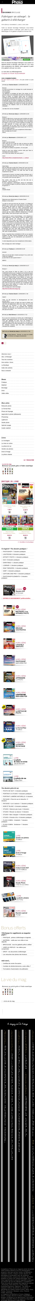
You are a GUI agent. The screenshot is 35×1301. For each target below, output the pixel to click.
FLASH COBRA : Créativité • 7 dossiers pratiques (14, 821)
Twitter (12, 1129)
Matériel (3, 385)
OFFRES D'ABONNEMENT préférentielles (15, 598)
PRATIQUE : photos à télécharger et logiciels (16, 938)
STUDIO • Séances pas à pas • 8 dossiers (15, 809)
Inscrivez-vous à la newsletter (5, 1108)
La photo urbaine (6, 454)
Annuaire (19, 1140)
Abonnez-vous (5, 1050)
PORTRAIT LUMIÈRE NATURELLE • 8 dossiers (17, 797)
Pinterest (12, 1136)
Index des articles (6, 368)
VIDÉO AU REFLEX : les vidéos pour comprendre (13, 948)
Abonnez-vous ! (6, 354)
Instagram (12, 1117)
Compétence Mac (26, 1062)
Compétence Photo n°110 (9, 507)
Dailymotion (12, 1155)
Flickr (12, 1142)
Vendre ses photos (7, 449)
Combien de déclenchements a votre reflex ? (16, 966)
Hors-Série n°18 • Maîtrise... (25, 507)
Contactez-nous (5, 1124)
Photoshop (4, 417)
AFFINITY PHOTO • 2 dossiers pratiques (14, 557)
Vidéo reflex (5, 393)
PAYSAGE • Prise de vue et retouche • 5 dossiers (14, 800)
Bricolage (4, 388)
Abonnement (33, 1232)
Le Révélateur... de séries (33, 1090)
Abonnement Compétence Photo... (9, 532)
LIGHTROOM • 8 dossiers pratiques (13, 554)
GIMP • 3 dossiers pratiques (10, 571)
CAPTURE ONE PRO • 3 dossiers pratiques (15, 574)
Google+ (12, 1124)
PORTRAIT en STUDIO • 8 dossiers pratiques (16, 794)
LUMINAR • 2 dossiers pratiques (12, 565)
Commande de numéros (33, 1219)
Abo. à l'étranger (6, 357)
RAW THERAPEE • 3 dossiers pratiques (14, 568)
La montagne (5, 440)
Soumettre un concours (33, 1184)
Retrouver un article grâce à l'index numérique (17, 466)
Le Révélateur (19, 1107)
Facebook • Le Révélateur (12, 1086)
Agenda (19, 1134)
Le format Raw (6, 408)
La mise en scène (7, 443)
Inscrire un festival (33, 1169)
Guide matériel (6, 428)
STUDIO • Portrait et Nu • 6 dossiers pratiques (16, 818)
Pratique (4, 382)
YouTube (12, 1148)
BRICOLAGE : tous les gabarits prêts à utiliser (16, 945)
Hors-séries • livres (7, 362)
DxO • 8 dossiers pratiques (10, 560)
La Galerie (19, 1098)
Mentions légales (5, 1137)
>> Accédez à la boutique (26, 542)
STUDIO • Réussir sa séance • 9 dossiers (15, 812)
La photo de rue (6, 446)
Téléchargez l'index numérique (5, 1087)
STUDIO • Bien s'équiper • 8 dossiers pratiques (16, 815)
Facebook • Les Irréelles (12, 1104)
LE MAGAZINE (29, 460)
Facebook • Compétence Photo (12, 1065)
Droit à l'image (5, 451)
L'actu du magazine (33, 1057)
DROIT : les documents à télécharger (13, 952)
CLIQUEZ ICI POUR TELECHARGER (13, 73)
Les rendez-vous (33, 1105)
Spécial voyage (6, 425)
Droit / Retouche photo (33, 1253)
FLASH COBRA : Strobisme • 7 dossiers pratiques (14, 825)
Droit (2, 390)
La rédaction (33, 1241)
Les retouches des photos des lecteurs (14, 955)
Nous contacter (6, 370)
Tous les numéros (7, 359)
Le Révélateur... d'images (33, 1073)
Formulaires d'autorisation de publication (14, 969)
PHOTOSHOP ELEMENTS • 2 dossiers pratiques (14, 577)
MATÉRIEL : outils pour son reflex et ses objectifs (14, 941)
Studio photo (5, 422)
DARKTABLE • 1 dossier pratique (12, 563)
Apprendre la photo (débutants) (11, 414)
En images (19, 1091)
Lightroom (4, 419)
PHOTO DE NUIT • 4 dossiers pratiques (14, 791)
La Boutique (5, 365)
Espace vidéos (19, 1147)
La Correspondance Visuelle (19, 1122)
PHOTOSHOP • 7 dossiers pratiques (13, 552)
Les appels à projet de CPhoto (19, 1077)
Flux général (33, 1046)
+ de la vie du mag (7, 1001)
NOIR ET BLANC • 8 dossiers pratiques (14, 806)
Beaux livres (33, 1116)
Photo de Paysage (7, 411)
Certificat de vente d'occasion (11, 964)
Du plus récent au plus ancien (10, 79)
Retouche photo (6, 406)
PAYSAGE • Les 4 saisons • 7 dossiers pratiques (17, 804)
